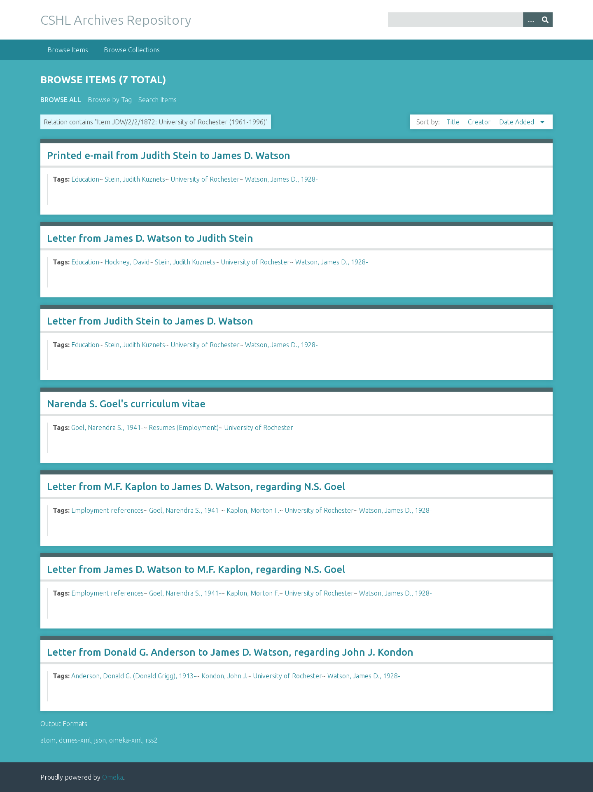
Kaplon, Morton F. (252, 510)
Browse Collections (132, 50)
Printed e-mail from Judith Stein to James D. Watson (168, 155)
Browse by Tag (110, 99)
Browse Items (67, 50)
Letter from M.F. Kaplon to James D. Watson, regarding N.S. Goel (196, 486)
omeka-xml (125, 740)
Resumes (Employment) (184, 427)
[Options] (530, 19)
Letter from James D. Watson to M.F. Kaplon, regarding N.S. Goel (196, 569)
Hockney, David (127, 262)
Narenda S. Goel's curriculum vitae (126, 403)
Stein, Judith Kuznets (135, 179)
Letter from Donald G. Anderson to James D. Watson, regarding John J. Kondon (230, 652)
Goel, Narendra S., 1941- (107, 427)
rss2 (151, 740)
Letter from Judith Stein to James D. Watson (150, 321)
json (100, 740)
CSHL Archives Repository (115, 19)
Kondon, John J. (224, 676)
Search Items (157, 99)
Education (85, 179)
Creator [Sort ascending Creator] (480, 122)
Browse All (60, 99)
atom (48, 740)
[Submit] (545, 19)
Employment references (107, 510)
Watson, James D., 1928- (281, 179)
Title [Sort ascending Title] (453, 122)
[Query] (470, 19)
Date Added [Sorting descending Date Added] (517, 122)
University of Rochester (205, 179)
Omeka (112, 777)
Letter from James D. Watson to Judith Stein (150, 238)
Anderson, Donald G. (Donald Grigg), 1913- (133, 676)
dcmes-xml (75, 740)
